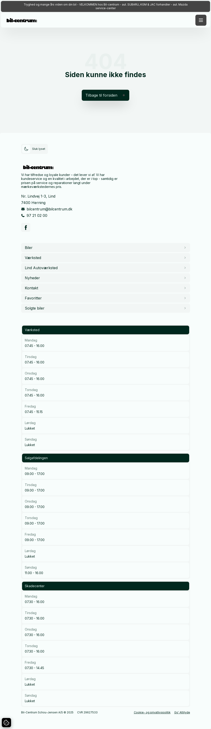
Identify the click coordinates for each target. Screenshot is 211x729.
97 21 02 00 (37, 215)
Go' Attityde (182, 712)
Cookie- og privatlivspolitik (152, 712)
